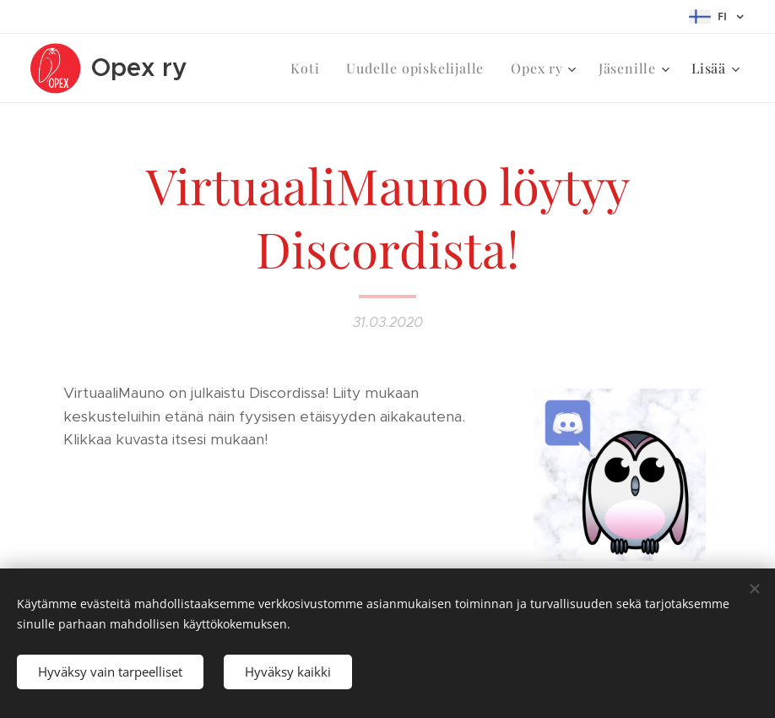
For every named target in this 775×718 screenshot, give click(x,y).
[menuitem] (309, 68)
